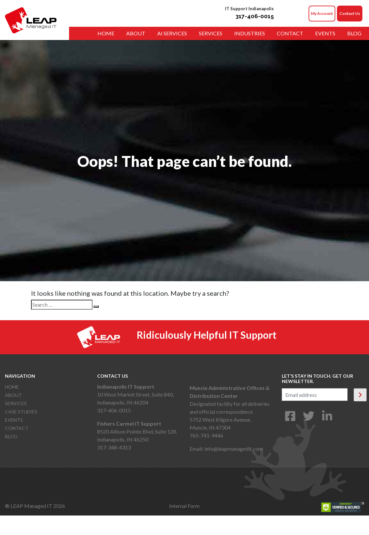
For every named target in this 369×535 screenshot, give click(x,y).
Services (210, 33)
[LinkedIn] (327, 418)
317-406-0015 (255, 16)
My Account (322, 13)
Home (105, 33)
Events (325, 33)
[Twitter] (308, 418)
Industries (249, 33)
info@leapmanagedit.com (233, 448)
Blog (354, 33)
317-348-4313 (114, 447)
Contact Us (349, 13)
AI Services (172, 33)
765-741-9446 (206, 435)
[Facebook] (290, 418)
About (135, 33)
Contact (290, 33)
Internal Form (184, 506)
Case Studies (21, 411)
